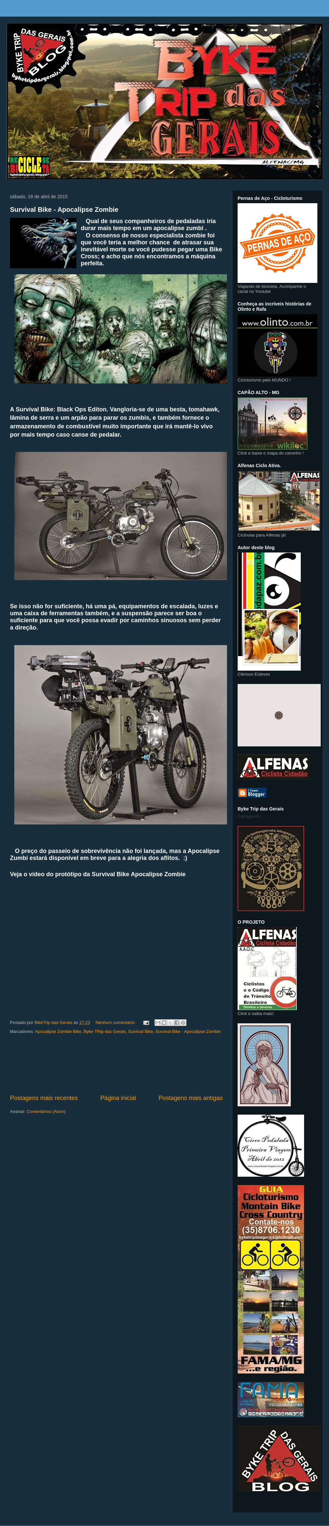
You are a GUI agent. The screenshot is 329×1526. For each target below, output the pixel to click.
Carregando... (251, 816)
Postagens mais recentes (44, 1098)
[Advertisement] (116, 1064)
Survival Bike (140, 1031)
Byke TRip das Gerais (105, 1031)
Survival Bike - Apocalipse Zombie (64, 209)
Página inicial (118, 1098)
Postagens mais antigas (191, 1098)
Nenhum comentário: (116, 1022)
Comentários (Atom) (46, 1111)
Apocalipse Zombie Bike (58, 1031)
